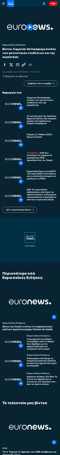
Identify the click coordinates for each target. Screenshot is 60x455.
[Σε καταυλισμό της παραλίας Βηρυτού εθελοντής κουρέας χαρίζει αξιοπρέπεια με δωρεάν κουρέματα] (42, 122)
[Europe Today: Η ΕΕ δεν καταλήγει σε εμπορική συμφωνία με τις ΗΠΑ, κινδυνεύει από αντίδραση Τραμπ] (42, 159)
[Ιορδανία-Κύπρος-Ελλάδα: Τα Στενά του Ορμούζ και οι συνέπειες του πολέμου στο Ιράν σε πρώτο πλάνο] (42, 381)
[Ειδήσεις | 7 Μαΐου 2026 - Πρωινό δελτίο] (42, 140)
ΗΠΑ (4, 448)
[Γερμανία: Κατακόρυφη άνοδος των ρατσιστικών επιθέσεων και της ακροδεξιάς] (42, 103)
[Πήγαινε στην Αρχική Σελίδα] (10, 3)
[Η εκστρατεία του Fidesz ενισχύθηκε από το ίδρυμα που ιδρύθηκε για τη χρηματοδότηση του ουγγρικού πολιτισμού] (42, 344)
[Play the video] (30, 27)
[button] (19, 210)
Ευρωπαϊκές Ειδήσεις (14, 323)
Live (53, 3)
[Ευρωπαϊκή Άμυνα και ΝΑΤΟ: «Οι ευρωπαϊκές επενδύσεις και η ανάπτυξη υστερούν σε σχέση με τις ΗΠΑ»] (42, 177)
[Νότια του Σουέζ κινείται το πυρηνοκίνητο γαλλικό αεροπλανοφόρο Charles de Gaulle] (30, 328)
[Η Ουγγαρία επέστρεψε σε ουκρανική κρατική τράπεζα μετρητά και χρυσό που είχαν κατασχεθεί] (42, 363)
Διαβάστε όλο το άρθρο (39, 83)
